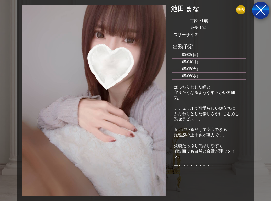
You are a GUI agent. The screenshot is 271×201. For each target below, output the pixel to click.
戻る (260, 10)
